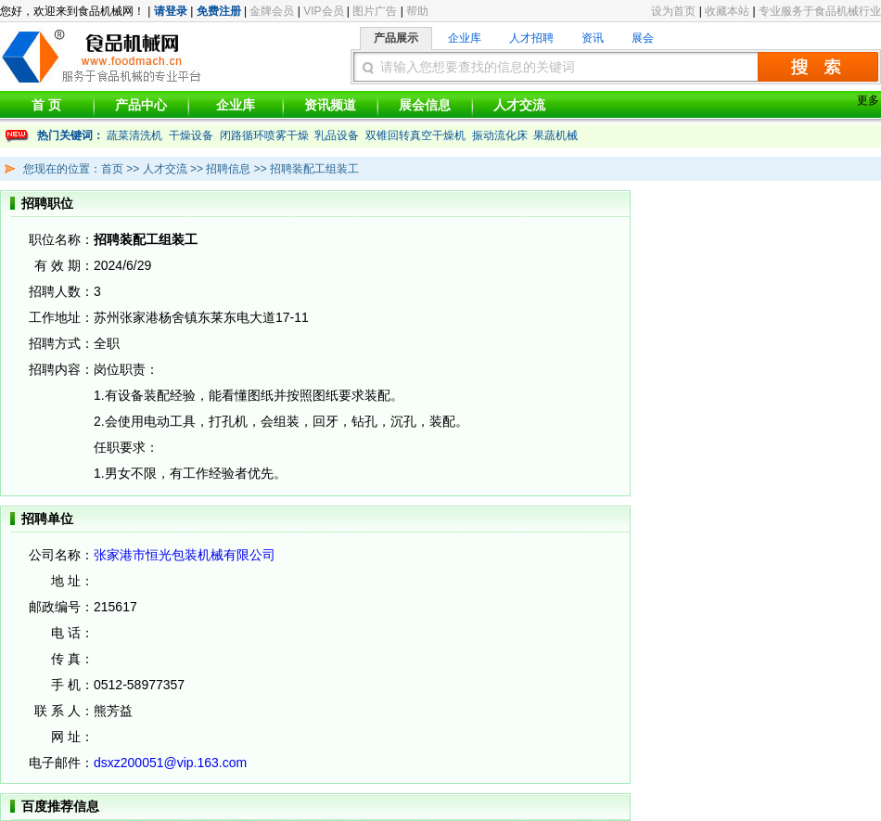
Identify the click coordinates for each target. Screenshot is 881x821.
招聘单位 (47, 518)
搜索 (818, 67)
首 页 (46, 104)
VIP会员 (323, 11)
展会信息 (425, 104)
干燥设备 (191, 135)
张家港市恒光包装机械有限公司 (184, 554)
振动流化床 (500, 135)
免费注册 (219, 11)
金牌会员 (271, 11)
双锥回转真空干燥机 (415, 135)
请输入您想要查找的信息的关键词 (477, 66)
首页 (112, 168)
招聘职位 (47, 203)
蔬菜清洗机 (134, 135)
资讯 (592, 38)
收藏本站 (727, 11)
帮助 (417, 11)
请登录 (170, 11)
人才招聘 (531, 38)
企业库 (464, 38)
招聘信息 (226, 168)
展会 (643, 38)
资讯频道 (330, 104)
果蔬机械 (555, 135)
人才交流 (519, 104)
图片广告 (374, 11)
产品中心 (141, 104)
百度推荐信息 (60, 806)
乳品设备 (336, 135)
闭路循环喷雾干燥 (264, 135)
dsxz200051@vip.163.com (170, 762)
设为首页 (673, 11)
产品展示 (396, 38)
